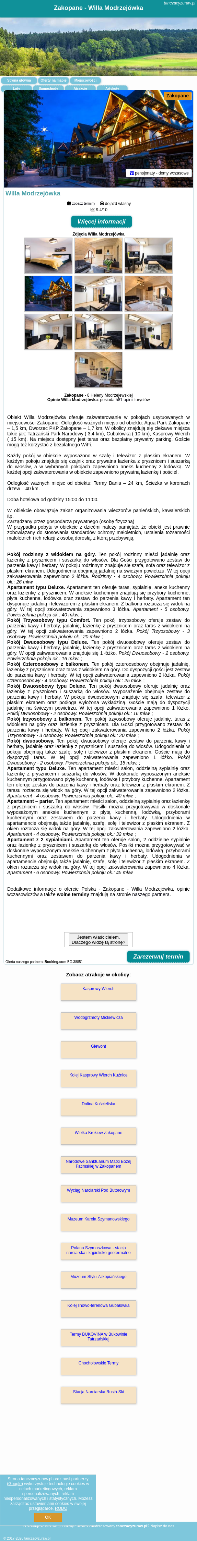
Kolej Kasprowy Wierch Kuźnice (98, 1076)
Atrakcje (80, 89)
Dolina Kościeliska (98, 1105)
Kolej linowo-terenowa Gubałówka (99, 1306)
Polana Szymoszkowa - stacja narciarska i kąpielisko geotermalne (98, 1251)
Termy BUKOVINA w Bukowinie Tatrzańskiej (98, 1338)
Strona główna (19, 80)
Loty (16, 89)
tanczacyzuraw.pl (179, 3)
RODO (61, 1508)
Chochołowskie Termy (99, 1364)
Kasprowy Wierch (98, 989)
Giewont (98, 1047)
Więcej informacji (102, 222)
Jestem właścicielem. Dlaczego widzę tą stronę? (98, 941)
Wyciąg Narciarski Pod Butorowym (98, 1191)
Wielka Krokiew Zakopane (99, 1133)
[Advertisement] (98, 1473)
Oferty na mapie (53, 80)
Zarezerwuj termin (159, 957)
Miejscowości (85, 80)
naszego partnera (151, 895)
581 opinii (124, 400)
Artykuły (112, 89)
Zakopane (177, 95)
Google (15, 1483)
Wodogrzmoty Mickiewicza (98, 1018)
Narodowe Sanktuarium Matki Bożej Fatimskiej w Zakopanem (98, 1165)
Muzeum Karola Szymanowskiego (99, 1220)
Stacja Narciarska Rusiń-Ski (98, 1392)
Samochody (48, 89)
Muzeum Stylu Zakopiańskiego (98, 1277)
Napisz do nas (162, 1526)
